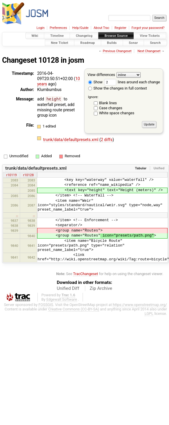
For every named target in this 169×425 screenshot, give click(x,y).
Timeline (57, 36)
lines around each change (132, 82)
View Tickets (150, 36)
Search (155, 42)
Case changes (110, 108)
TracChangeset (85, 274)
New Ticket (59, 42)
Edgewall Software (61, 299)
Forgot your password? (148, 28)
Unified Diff (68, 288)
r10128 (28, 175)
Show (95, 82)
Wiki (35, 36)
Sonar (133, 42)
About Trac (101, 28)
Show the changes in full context (117, 88)
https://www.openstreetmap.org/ (140, 304)
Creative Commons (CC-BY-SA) (73, 309)
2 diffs (107, 139)
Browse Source (116, 36)
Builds (112, 42)
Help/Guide (80, 28)
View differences (101, 74)
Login (41, 28)
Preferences (58, 28)
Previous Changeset (117, 51)
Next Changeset (148, 51)
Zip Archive (101, 288)
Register (120, 28)
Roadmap (87, 42)
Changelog (84, 36)
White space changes (116, 113)
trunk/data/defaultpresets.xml (71, 139)
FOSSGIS (45, 304)
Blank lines (108, 103)
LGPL (149, 313)
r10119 (11, 175)
